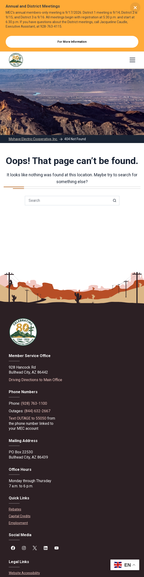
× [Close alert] (135, 7)
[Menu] (132, 60)
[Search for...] (67, 200)
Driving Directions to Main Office (35, 380)
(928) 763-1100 (34, 403)
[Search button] (114, 200)
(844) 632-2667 (37, 411)
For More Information (72, 41)
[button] (124, 565)
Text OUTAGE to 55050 (27, 418)
